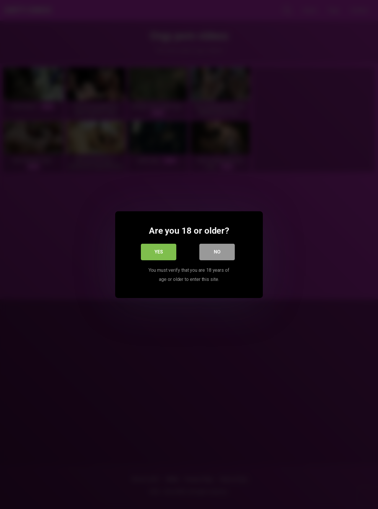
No (217, 251)
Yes (158, 251)
